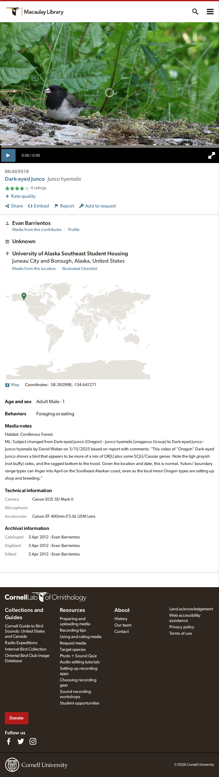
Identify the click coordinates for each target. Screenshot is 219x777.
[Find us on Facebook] (8, 741)
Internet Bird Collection (26, 649)
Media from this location (34, 269)
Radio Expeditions (21, 643)
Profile (73, 230)
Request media (73, 643)
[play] (8, 155)
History (120, 619)
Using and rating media (81, 637)
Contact (121, 632)
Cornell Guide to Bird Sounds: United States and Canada (25, 631)
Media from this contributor (37, 230)
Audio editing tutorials (80, 662)
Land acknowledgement (191, 609)
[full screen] (212, 155)
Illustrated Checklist (79, 269)
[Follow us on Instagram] (33, 741)
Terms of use (180, 633)
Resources (72, 610)
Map (12, 385)
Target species (73, 650)
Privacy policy (181, 627)
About (122, 610)
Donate (16, 718)
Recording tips (73, 630)
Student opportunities (79, 703)
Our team (122, 625)
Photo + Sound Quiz (78, 656)
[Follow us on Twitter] (20, 741)
